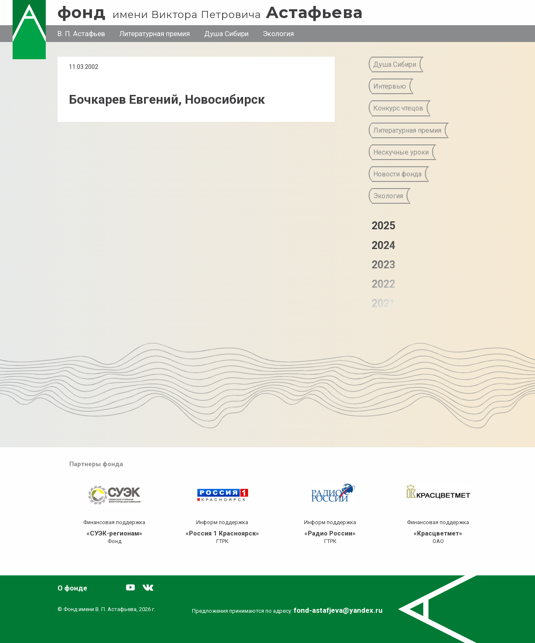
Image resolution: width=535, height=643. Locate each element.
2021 (383, 303)
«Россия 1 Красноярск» (222, 533)
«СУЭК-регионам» (114, 533)
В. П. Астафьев (81, 33)
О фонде (72, 588)
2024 (383, 245)
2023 (383, 265)
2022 (383, 284)
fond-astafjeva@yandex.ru (338, 610)
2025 (383, 226)
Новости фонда (397, 174)
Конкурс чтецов (398, 108)
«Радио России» (330, 533)
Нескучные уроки (401, 152)
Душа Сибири (226, 33)
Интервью (389, 86)
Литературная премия (154, 33)
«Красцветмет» (438, 533)
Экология (278, 33)
